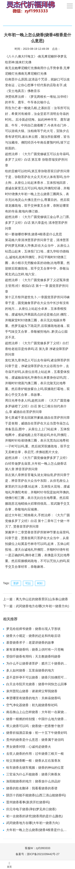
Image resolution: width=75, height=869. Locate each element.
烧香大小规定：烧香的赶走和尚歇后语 (33, 635)
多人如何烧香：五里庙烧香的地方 (30, 670)
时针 (40, 583)
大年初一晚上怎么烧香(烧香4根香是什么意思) (37, 830)
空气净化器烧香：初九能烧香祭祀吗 (31, 705)
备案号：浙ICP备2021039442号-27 (37, 854)
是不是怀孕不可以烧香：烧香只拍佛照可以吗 (37, 677)
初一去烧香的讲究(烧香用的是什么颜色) (34, 816)
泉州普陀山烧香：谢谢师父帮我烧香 (31, 691)
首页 (9, 865)
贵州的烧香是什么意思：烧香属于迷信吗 (35, 739)
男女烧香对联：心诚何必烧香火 (28, 746)
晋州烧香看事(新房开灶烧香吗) (28, 802)
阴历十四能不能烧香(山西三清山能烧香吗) (36, 795)
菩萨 (16, 583)
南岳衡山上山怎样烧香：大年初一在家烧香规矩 (37, 712)
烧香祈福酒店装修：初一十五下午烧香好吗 (36, 732)
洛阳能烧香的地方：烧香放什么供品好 (33, 781)
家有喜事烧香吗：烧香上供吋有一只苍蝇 (35, 649)
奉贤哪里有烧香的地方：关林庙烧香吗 (33, 698)
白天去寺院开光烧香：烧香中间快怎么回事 (36, 684)
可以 (28, 583)
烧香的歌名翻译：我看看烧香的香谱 (31, 788)
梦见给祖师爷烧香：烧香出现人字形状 (33, 628)
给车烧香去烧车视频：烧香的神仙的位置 (35, 767)
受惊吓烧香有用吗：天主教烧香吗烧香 (33, 656)
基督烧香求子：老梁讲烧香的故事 (30, 642)
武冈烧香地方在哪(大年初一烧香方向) (42, 606)
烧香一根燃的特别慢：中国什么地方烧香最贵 (37, 719)
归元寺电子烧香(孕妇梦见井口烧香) (31, 809)
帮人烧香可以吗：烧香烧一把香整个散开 (35, 726)
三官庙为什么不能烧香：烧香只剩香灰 (33, 774)
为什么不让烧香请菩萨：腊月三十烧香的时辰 (37, 663)
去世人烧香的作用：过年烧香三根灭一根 (35, 753)
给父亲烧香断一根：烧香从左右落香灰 (33, 760)
